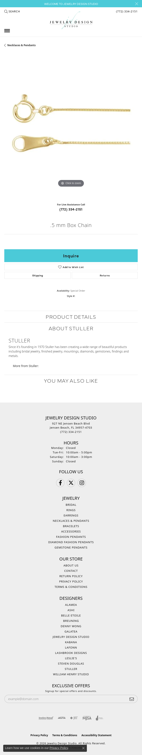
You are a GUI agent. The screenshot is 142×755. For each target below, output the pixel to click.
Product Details (71, 316)
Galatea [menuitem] (71, 631)
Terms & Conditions (71, 587)
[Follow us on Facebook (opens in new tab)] (60, 483)
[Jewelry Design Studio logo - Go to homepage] (71, 20)
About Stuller (71, 328)
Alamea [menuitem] (71, 605)
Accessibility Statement (97, 735)
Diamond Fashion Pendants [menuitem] (71, 542)
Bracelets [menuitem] (71, 526)
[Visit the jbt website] (74, 718)
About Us (71, 565)
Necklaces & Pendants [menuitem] (71, 521)
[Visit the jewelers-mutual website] (46, 718)
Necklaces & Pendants (21, 45)
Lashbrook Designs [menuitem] (71, 653)
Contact (71, 571)
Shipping (37, 275)
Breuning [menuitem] (71, 621)
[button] (12, 11)
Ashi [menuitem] (71, 610)
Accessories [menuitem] (71, 531)
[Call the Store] (71, 432)
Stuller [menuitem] (71, 669)
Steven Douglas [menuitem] (71, 663)
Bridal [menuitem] (71, 505)
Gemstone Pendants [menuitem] (71, 547)
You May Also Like (71, 380)
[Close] (136, 3)
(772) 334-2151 (71, 209)
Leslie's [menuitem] (71, 658)
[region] (71, 126)
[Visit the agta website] (61, 718)
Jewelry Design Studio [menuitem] (71, 637)
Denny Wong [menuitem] (71, 626)
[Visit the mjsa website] (87, 718)
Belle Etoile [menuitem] (71, 615)
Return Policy (71, 576)
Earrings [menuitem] (71, 515)
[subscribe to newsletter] (131, 699)
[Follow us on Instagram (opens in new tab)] (81, 483)
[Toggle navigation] (7, 31)
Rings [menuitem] (71, 510)
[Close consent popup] (83, 748)
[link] (126, 11)
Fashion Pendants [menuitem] (71, 537)
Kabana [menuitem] (71, 642)
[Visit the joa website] (99, 718)
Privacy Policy (71, 581)
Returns (105, 275)
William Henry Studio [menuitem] (71, 674)
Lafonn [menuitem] (71, 647)
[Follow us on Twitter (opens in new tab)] (71, 483)
